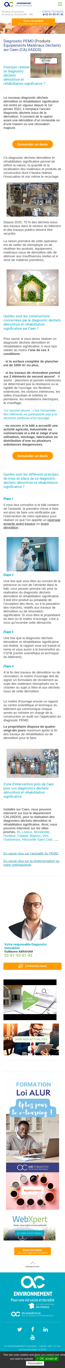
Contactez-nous (32, 966)
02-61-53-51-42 (54, 14)
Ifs (18, 832)
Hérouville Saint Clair (37, 839)
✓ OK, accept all (47, 1358)
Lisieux (27, 832)
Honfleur (9, 836)
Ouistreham (11, 839)
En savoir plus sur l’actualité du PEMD (30, 853)
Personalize (35, 1363)
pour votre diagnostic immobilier (33, 22)
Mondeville (41, 832)
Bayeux (35, 836)
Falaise (23, 836)
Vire (45, 836)
